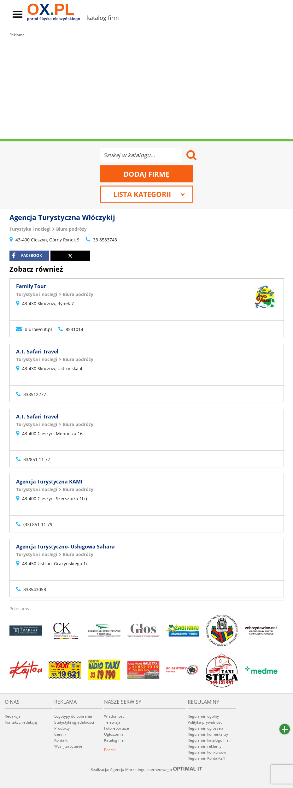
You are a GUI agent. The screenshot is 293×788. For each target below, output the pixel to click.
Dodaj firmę (146, 174)
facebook (27, 255)
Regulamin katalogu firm (209, 740)
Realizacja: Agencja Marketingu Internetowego (147, 769)
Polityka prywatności (205, 722)
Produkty (62, 728)
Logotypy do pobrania (73, 716)
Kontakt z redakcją (21, 722)
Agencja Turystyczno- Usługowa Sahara (65, 546)
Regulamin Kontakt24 (206, 758)
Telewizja (112, 722)
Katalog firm (115, 740)
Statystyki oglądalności (74, 722)
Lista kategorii (149, 194)
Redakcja (13, 716)
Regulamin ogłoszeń (205, 728)
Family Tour (31, 286)
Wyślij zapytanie (68, 746)
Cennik (60, 734)
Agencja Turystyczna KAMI (49, 481)
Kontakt (60, 740)
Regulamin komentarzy (208, 734)
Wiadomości (115, 716)
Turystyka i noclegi (29, 229)
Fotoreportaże (116, 728)
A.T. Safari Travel (37, 351)
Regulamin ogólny (203, 716)
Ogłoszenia (114, 734)
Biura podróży (71, 229)
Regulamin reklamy (204, 746)
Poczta (110, 749)
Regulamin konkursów (207, 752)
